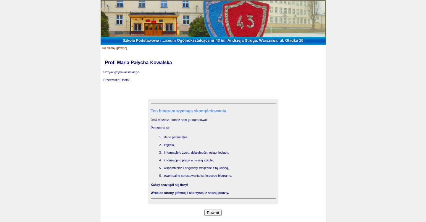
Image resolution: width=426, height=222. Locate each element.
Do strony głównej (114, 48)
